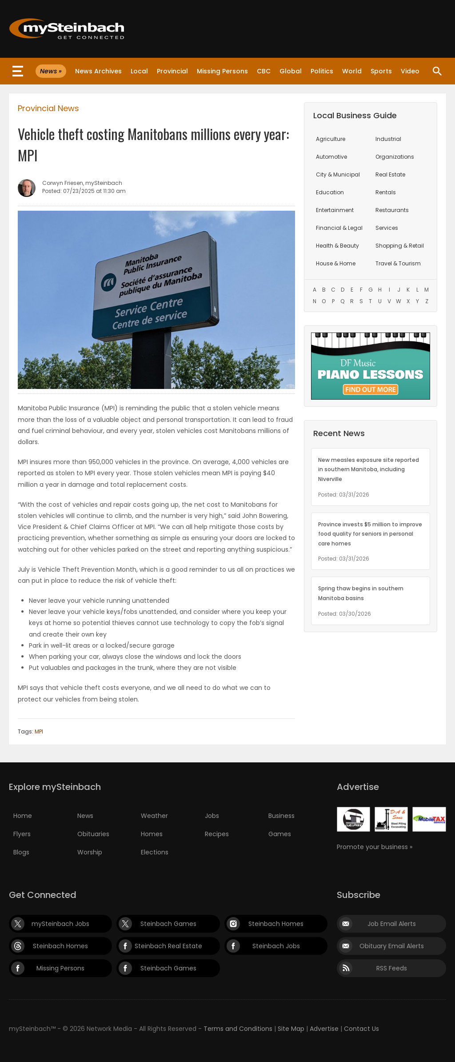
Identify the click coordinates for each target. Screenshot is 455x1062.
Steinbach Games (168, 923)
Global (290, 71)
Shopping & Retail (399, 245)
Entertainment (335, 210)
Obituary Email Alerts (391, 946)
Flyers (22, 834)
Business (281, 815)
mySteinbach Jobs (60, 923)
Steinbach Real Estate (168, 946)
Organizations (394, 156)
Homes (152, 834)
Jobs (212, 815)
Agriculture (330, 139)
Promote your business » (374, 846)
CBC (264, 71)
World (352, 71)
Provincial (172, 71)
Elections (154, 852)
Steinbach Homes (275, 923)
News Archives (98, 71)
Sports (381, 71)
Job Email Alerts (391, 923)
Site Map (291, 1028)
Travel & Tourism (398, 263)
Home (22, 815)
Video (410, 71)
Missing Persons (222, 71)
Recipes (217, 834)
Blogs (21, 852)
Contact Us (361, 1028)
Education (330, 192)
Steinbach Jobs (276, 946)
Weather (154, 815)
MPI (39, 731)
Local (139, 71)
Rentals (385, 192)
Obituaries (93, 834)
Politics (322, 71)
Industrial (388, 139)
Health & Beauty (337, 245)
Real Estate (390, 174)
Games (279, 834)
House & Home (335, 263)
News (85, 815)
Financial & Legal (339, 228)
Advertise (324, 1028)
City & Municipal (338, 174)
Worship (89, 852)
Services (386, 228)
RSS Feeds (391, 968)
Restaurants (392, 210)
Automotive (331, 156)
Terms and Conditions (238, 1028)
